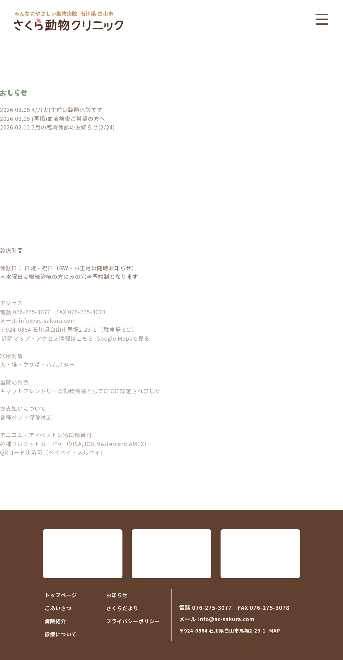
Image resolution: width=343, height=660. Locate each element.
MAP (274, 630)
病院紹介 (55, 621)
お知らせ (117, 595)
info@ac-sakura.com (47, 320)
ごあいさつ (58, 608)
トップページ (61, 595)
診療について (61, 634)
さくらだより (122, 608)
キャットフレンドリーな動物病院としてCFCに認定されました (80, 391)
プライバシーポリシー (133, 621)
